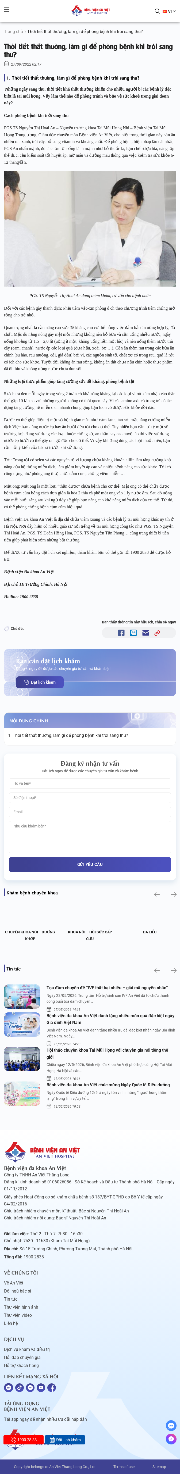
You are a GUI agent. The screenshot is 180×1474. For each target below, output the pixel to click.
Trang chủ (13, 31)
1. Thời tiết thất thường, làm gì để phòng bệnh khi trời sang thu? (68, 735)
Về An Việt (13, 1283)
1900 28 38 (24, 1440)
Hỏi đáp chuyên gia (22, 1357)
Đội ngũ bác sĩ (17, 1291)
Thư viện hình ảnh (21, 1307)
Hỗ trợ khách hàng (21, 1365)
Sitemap (159, 1467)
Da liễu (149, 932)
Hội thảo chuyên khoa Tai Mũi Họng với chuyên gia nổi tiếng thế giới (107, 1054)
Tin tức (10, 1299)
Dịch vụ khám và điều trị (27, 1349)
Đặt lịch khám (40, 682)
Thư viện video (18, 1315)
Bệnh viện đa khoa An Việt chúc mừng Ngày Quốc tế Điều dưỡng (108, 1084)
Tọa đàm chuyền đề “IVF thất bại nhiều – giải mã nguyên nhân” (107, 987)
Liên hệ (11, 1323)
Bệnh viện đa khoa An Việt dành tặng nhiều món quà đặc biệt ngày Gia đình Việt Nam (110, 1019)
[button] (156, 894)
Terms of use (124, 1467)
